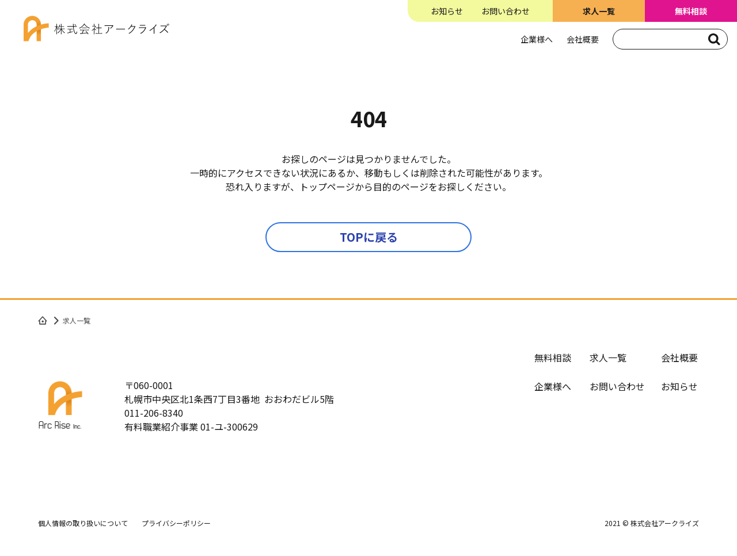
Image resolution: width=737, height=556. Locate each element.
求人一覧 (608, 357)
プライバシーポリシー (176, 523)
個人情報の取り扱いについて (83, 523)
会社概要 (583, 39)
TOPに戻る (369, 237)
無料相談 (552, 357)
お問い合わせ (505, 11)
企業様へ (537, 39)
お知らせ (447, 11)
